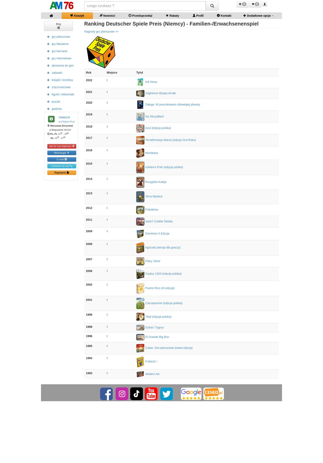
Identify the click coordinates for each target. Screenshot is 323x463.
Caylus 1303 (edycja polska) (158, 273)
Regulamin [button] (61, 172)
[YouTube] (151, 393)
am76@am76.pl (67, 121)
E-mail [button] (62, 159)
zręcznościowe (58, 87)
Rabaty (172, 15)
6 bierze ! (146, 361)
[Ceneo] (213, 393)
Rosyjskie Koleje (151, 182)
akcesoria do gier (59, 65)
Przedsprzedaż (140, 15)
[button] (243, 4)
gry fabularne (57, 43)
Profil (198, 15)
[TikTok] (136, 393)
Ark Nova (146, 81)
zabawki (53, 72)
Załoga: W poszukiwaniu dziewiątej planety (168, 104)
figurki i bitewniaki (59, 94)
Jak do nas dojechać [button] (62, 146)
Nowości (107, 15)
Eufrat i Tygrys (150, 327)
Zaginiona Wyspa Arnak (156, 93)
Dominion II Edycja (152, 233)
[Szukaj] (212, 6)
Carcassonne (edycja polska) (159, 303)
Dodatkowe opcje (258, 15)
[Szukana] (145, 6)
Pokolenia (147, 209)
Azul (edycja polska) (153, 128)
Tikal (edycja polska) (153, 316)
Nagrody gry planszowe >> (101, 31)
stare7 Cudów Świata (154, 221)
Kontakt (224, 15)
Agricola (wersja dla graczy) (158, 247)
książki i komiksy (59, 79)
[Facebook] (107, 393)
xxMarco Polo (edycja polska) (159, 167)
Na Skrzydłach (150, 116)
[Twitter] (167, 393)
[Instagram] (122, 393)
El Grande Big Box (152, 337)
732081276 (64, 117)
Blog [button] (58, 26)
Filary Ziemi (148, 261)
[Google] (191, 393)
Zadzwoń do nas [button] (61, 166)
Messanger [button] (62, 152)
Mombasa (147, 153)
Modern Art (147, 374)
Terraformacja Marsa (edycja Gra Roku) (166, 140)
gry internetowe (58, 58)
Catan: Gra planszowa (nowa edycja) (164, 347)
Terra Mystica (149, 196)
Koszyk (77, 15)
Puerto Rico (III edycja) (155, 288)
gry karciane (56, 51)
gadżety (53, 108)
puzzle (52, 101)
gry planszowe (57, 36)
